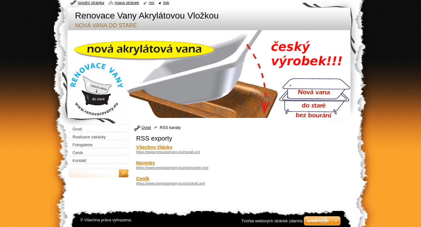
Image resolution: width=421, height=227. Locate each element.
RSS (151, 2)
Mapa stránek (127, 2)
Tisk (166, 2)
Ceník (142, 178)
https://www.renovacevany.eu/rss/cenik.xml (170, 183)
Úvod (146, 127)
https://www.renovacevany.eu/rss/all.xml (168, 152)
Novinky (145, 162)
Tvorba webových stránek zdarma (271, 221)
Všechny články (154, 147)
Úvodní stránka (91, 2)
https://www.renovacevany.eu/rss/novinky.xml (172, 167)
